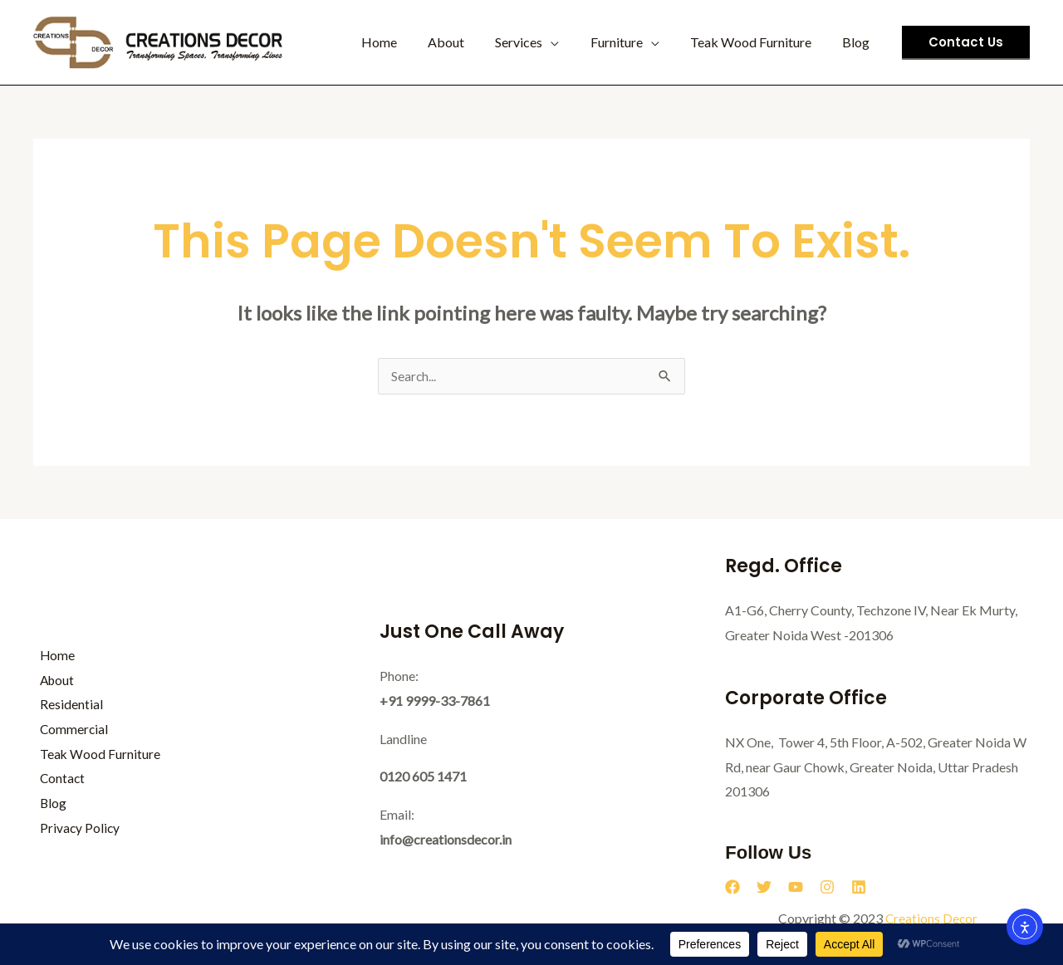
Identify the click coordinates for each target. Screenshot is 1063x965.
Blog (858, 42)
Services (534, 42)
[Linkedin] (858, 887)
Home (403, 42)
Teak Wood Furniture (757, 42)
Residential (64, 705)
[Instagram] (827, 887)
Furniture (627, 42)
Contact (56, 779)
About (466, 42)
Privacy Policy (74, 828)
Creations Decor (931, 919)
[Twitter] (764, 887)
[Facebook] (732, 887)
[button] (966, 43)
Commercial (68, 729)
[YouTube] (795, 887)
